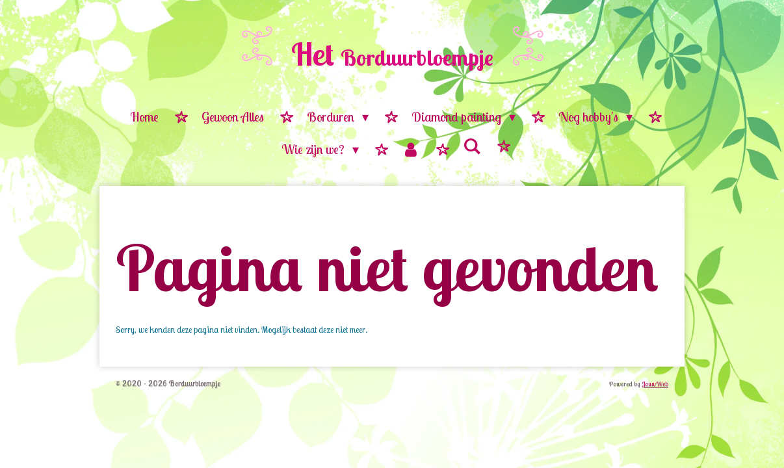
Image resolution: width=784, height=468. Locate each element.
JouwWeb (655, 384)
